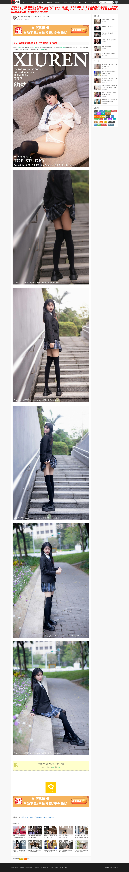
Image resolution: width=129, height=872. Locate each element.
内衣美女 (96, 116)
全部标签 (94, 2)
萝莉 (95, 124)
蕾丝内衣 (62, 47)
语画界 (110, 119)
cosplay (102, 116)
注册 (59, 767)
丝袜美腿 (40, 2)
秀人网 (26, 19)
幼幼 (18, 47)
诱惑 (99, 113)
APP (86, 2)
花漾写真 (110, 124)
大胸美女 (96, 119)
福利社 (19, 19)
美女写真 (101, 111)
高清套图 (49, 2)
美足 (112, 116)
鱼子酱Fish (111, 122)
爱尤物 (101, 122)
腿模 (114, 119)
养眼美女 (108, 113)
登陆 (53, 767)
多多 (42, 49)
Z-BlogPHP (115, 867)
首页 (24, 2)
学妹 (34, 47)
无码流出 (104, 124)
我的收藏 (73, 2)
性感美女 (114, 111)
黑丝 (101, 119)
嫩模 (95, 113)
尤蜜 (99, 124)
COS (65, 2)
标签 (80, 2)
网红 (105, 122)
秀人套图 (31, 2)
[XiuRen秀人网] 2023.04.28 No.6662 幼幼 (34, 16)
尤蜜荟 (96, 122)
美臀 (103, 113)
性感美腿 (108, 111)
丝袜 (105, 119)
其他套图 (57, 2)
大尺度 (108, 116)
